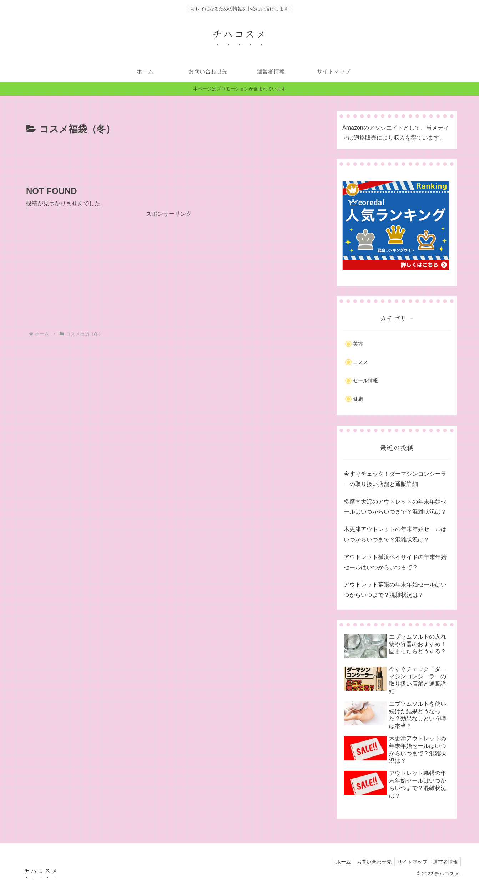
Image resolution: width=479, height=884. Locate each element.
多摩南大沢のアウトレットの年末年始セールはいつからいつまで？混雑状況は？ (395, 507)
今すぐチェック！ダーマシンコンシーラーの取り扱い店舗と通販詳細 (395, 479)
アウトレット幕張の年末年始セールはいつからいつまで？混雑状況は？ (395, 589)
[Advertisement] (169, 157)
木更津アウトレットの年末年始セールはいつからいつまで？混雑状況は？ (395, 534)
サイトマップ (409, 862)
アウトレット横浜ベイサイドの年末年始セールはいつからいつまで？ (395, 562)
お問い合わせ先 (369, 862)
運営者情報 (444, 862)
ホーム (336, 862)
